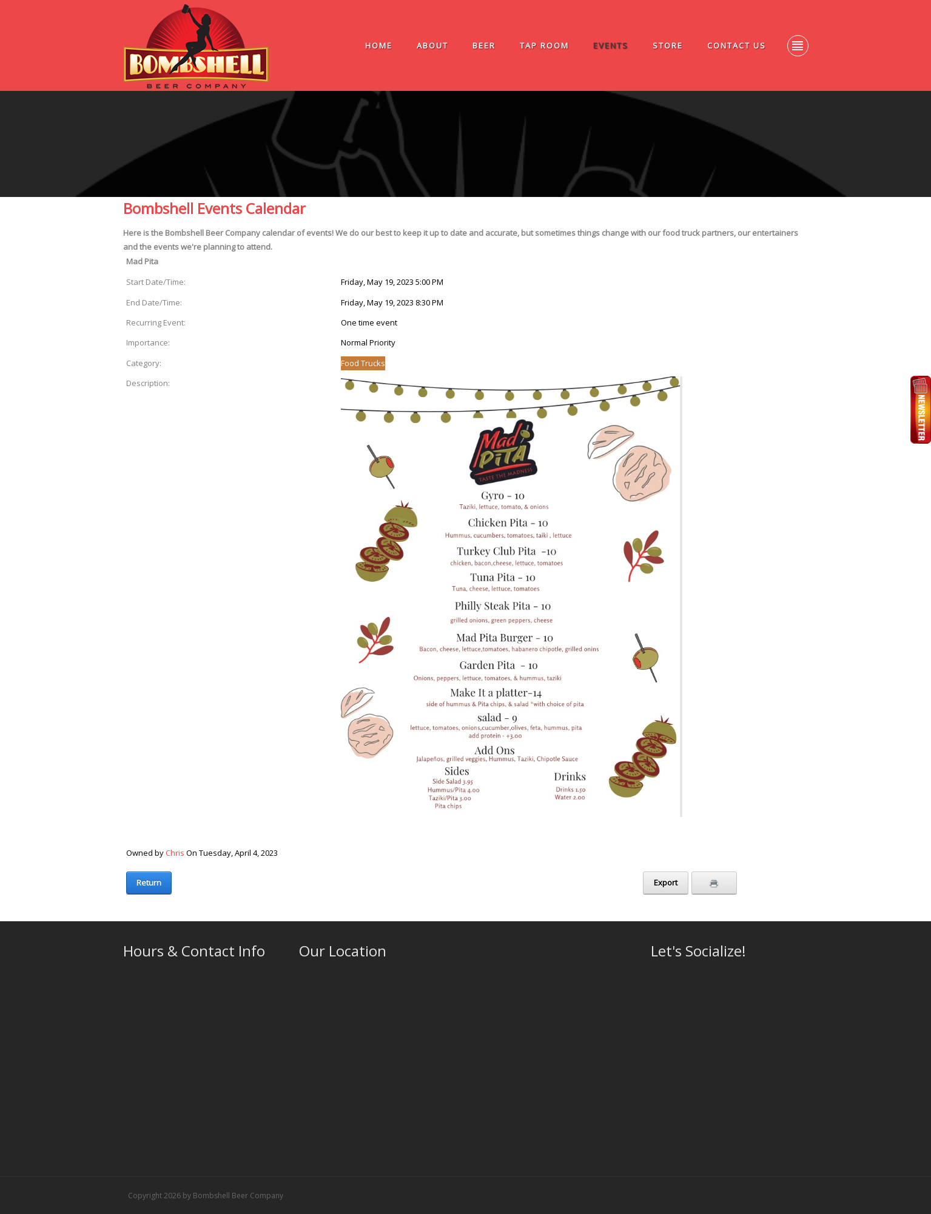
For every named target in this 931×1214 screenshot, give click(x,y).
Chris (175, 852)
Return (148, 882)
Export (665, 882)
